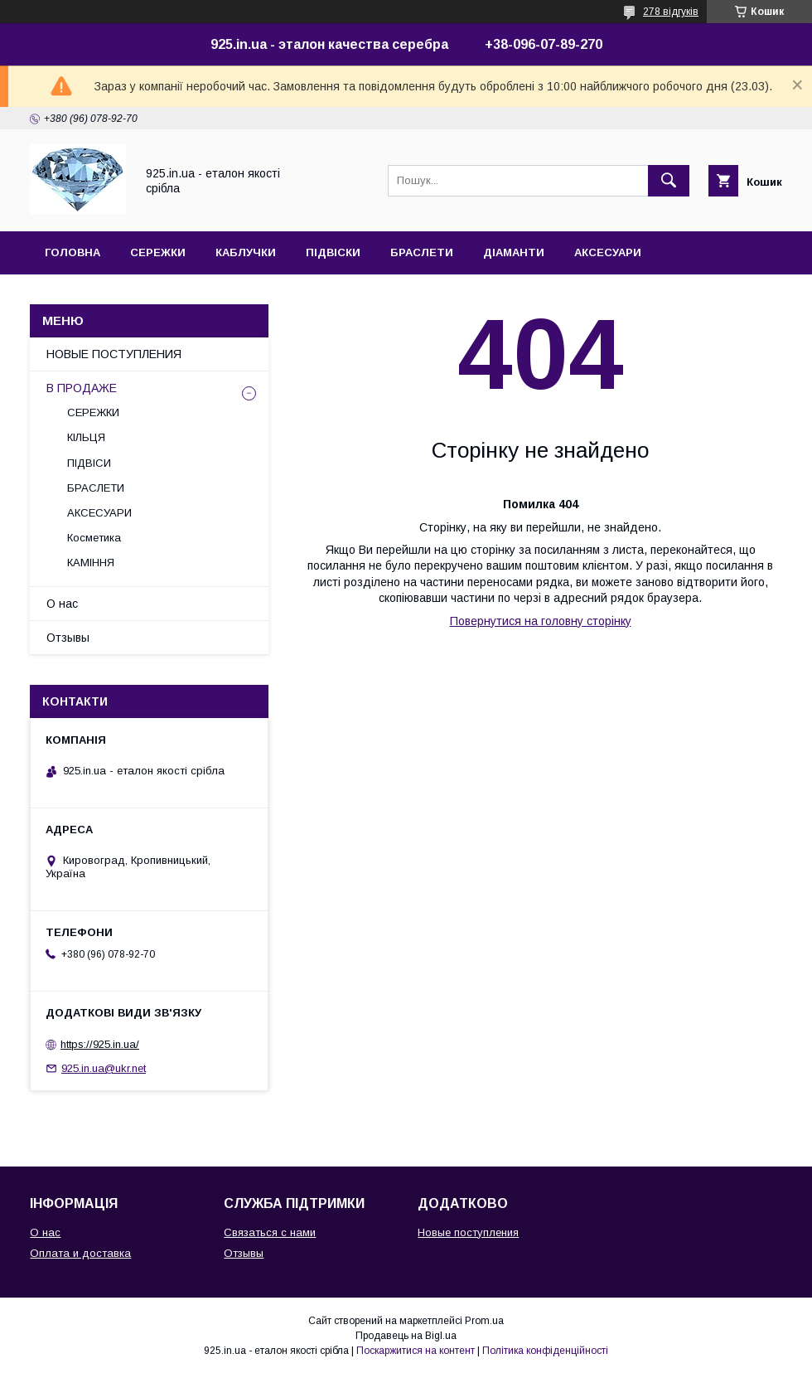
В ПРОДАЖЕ (81, 388)
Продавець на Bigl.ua (406, 1335)
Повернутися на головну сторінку (540, 621)
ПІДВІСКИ (333, 252)
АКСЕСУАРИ (607, 252)
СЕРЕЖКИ (158, 252)
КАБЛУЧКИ (245, 252)
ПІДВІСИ (89, 463)
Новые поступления (468, 1232)
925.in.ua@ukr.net (103, 1068)
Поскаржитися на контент (415, 1350)
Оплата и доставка (80, 1253)
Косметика (94, 537)
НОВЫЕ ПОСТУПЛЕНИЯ (113, 354)
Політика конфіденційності (545, 1350)
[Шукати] (668, 180)
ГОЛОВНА (72, 252)
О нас (62, 603)
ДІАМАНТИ (513, 252)
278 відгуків (670, 11)
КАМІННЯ (90, 562)
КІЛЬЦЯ (86, 437)
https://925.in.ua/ (99, 1044)
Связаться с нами (270, 1232)
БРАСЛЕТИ (421, 252)
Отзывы (67, 637)
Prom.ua (484, 1321)
